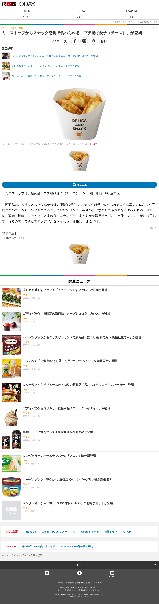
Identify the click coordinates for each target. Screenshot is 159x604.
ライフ (79, 17)
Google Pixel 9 (90, 531)
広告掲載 (70, 583)
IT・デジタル (79, 11)
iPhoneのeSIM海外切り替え (77, 546)
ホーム (27, 11)
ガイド (132, 17)
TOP (79, 565)
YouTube (112, 577)
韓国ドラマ (110, 531)
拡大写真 (82, 185)
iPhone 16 (30, 531)
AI (74, 531)
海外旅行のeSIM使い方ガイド (38, 546)
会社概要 (81, 583)
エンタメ (27, 17)
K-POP (127, 531)
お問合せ (59, 583)
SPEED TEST (132, 11)
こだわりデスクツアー (54, 531)
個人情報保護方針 (95, 583)
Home (47, 577)
